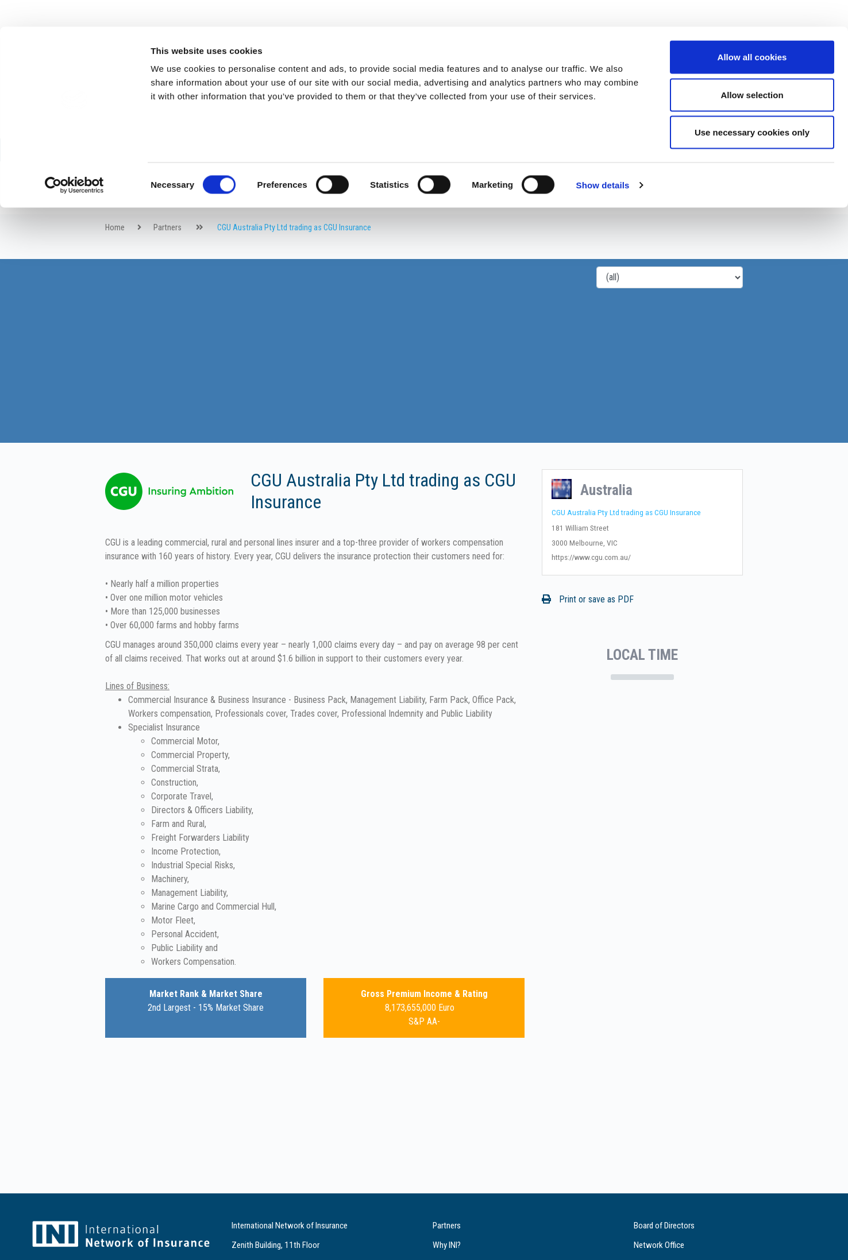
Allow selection (751, 68)
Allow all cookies (752, 30)
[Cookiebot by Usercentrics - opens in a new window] (74, 158)
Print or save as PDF (588, 641)
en (755, 192)
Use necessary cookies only (752, 105)
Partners (252, 226)
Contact (450, 226)
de (785, 192)
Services (346, 226)
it (799, 192)
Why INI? (299, 226)
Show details (603, 158)
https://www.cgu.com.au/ (591, 599)
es (814, 192)
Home (115, 270)
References (398, 226)
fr (770, 192)
